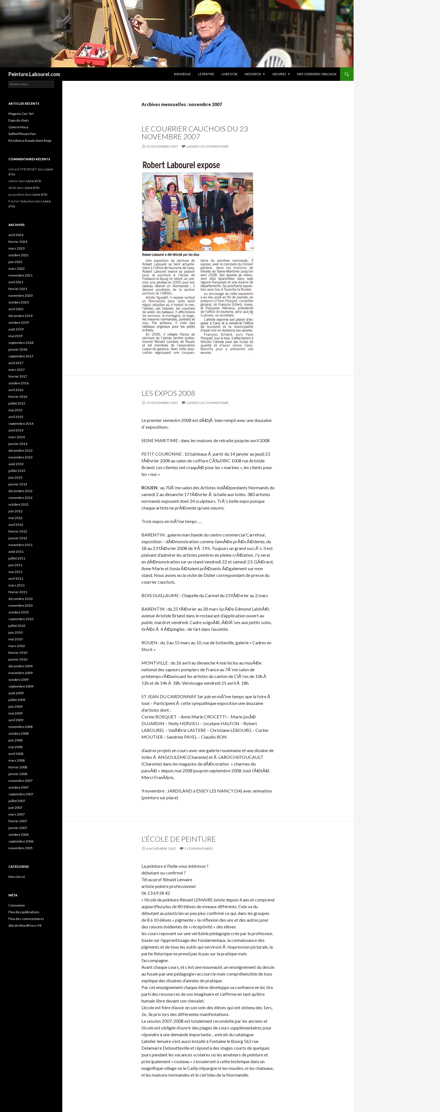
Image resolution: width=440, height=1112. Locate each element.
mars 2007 (16, 814)
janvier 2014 (17, 444)
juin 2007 (15, 807)
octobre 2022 (18, 255)
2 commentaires (198, 848)
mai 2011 (15, 572)
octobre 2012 (18, 504)
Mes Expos (253, 74)
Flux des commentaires (26, 919)
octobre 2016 (18, 383)
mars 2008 (16, 760)
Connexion (16, 905)
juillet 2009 (16, 700)
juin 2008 (15, 740)
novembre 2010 (20, 605)
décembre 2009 (20, 666)
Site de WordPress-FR (25, 925)
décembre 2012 (20, 491)
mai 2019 (15, 336)
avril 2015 (15, 417)
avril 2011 (15, 578)
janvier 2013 (17, 484)
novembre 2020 (20, 295)
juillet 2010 (16, 626)
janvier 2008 (17, 774)
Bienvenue (182, 74)
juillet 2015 (16, 403)
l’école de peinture (178, 838)
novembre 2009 (20, 673)
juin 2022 (15, 262)
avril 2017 (15, 363)
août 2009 (16, 693)
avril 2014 (15, 430)
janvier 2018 (17, 349)
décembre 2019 (20, 316)
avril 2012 (15, 524)
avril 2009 (15, 720)
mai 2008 (15, 747)
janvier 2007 (17, 828)
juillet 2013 (16, 471)
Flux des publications (24, 912)
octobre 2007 (18, 787)
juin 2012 (15, 511)
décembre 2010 (20, 599)
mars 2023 (16, 248)
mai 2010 (15, 639)
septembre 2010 (20, 619)
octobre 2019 (18, 322)
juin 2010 (15, 632)
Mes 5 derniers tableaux (316, 74)
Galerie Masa (18, 127)
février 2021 (17, 289)
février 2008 (17, 767)
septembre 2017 (20, 356)
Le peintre (206, 74)
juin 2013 (15, 477)
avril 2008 (15, 754)
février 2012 (17, 531)
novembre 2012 (20, 498)
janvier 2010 (17, 659)
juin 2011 (15, 565)
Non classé (16, 876)
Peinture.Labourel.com (34, 74)
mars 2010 (16, 646)
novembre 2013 (20, 457)
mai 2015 (15, 410)
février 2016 (17, 396)
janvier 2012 (17, 538)
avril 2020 (15, 309)
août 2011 (16, 551)
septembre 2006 (20, 841)
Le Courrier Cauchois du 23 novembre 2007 (194, 132)
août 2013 (16, 464)
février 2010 (17, 652)
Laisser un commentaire (207, 146)
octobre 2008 (18, 733)
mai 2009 (15, 713)
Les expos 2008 (168, 393)
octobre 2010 (18, 612)
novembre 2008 (20, 727)
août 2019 (16, 329)
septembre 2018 (20, 343)
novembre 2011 (20, 545)
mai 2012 (15, 518)
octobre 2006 (18, 834)
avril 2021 (15, 282)
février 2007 (17, 821)
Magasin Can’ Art (21, 113)
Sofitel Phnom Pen (22, 134)
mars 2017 (16, 369)
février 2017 (17, 376)
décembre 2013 (20, 450)
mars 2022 (16, 268)
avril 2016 (15, 390)
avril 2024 (15, 235)
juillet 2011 (16, 558)
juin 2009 (15, 706)
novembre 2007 (20, 780)
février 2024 (17, 241)
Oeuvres (279, 74)
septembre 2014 (20, 423)
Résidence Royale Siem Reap (29, 140)
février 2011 (17, 592)
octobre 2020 (18, 302)
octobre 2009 (18, 679)
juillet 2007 (16, 801)
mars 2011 (16, 585)
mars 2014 (16, 437)
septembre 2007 (20, 794)
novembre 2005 (20, 848)
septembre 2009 (20, 686)
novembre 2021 (20, 275)
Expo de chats (18, 120)
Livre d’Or (229, 74)
